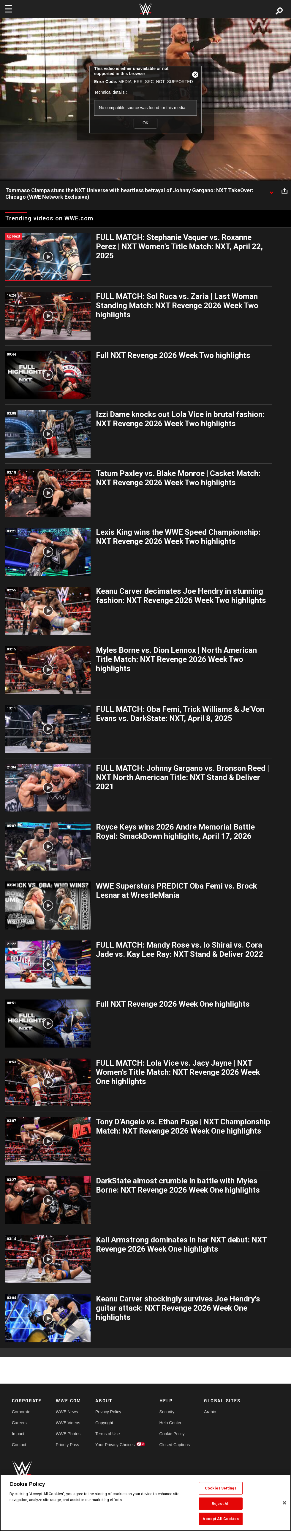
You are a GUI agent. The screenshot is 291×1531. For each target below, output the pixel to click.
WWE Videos (68, 1422)
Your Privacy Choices (115, 1444)
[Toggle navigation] (9, 9)
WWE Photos (68, 1433)
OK (145, 122)
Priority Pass (67, 1444)
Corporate (21, 1411)
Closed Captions (174, 1444)
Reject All (221, 1503)
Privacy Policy (108, 1411)
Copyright (104, 1422)
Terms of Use (107, 1433)
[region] (145, 1503)
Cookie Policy (172, 1433)
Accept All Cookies (220, 1518)
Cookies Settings (220, 1488)
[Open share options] (284, 190)
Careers (19, 1422)
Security (167, 1411)
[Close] (284, 1502)
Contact (19, 1444)
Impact (18, 1433)
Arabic (210, 1411)
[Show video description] (271, 190)
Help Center (170, 1422)
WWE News (67, 1411)
